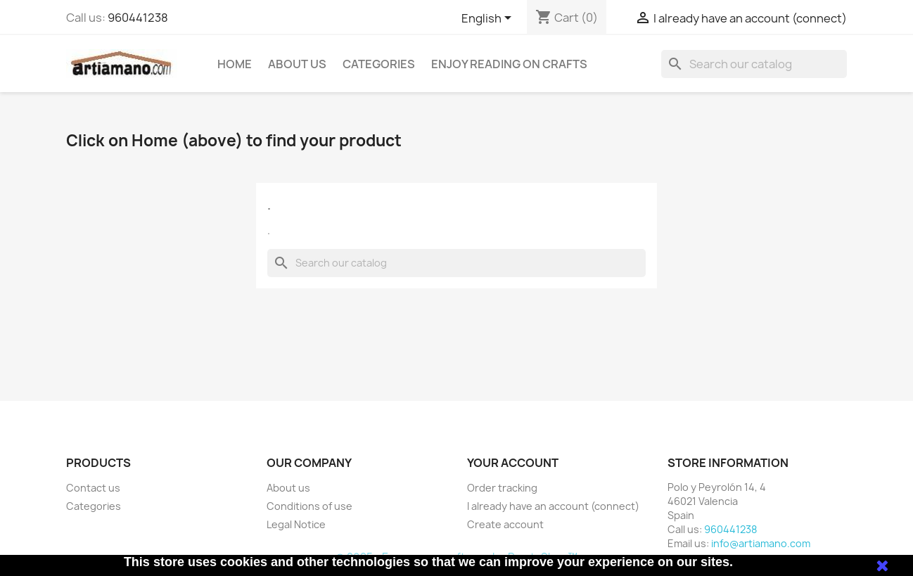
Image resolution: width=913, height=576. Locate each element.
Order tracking (502, 487)
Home (234, 64)
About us (297, 64)
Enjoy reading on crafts (509, 64)
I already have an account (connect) (553, 506)
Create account (505, 524)
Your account (512, 463)
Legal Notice (296, 524)
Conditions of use (309, 506)
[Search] (754, 64)
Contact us (93, 487)
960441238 (138, 17)
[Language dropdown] (488, 19)
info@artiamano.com (760, 543)
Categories (379, 64)
